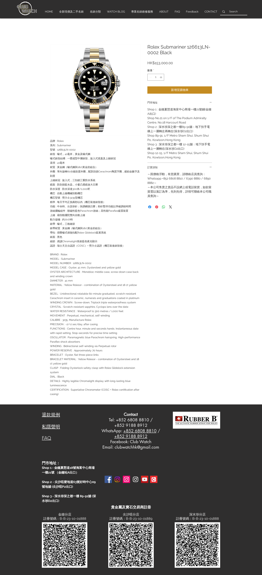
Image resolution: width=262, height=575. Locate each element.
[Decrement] (150, 77)
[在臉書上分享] (150, 207)
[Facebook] (108, 479)
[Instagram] (117, 479)
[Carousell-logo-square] (153, 479)
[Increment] (161, 77)
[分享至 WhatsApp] (163, 207)
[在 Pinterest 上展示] (156, 207)
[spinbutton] (155, 77)
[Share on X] (170, 207)
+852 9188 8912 (130, 436)
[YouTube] (144, 479)
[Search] (233, 11)
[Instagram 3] (135, 479)
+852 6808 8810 (139, 431)
